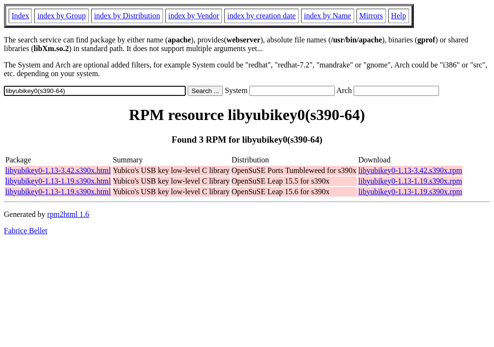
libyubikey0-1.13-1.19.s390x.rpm (410, 181)
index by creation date (261, 16)
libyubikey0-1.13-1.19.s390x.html (58, 181)
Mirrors (371, 16)
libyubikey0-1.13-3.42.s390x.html (58, 170)
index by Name (327, 16)
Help (398, 16)
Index (20, 16)
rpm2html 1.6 (68, 214)
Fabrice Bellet (25, 231)
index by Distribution (127, 16)
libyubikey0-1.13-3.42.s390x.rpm (410, 170)
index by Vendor (193, 16)
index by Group (61, 16)
